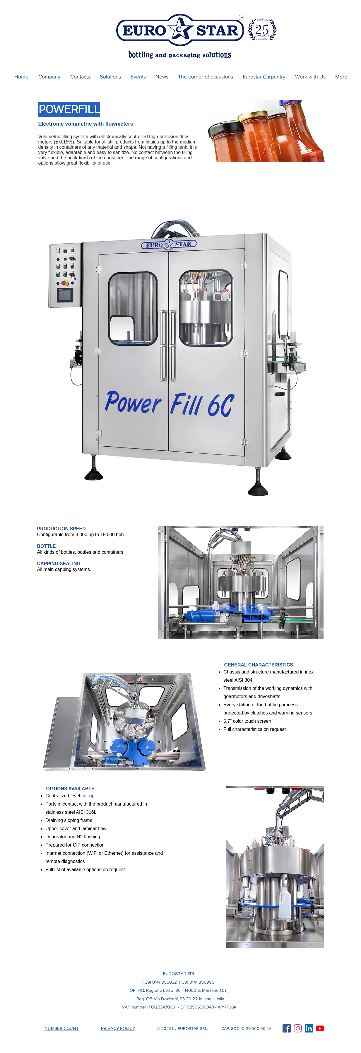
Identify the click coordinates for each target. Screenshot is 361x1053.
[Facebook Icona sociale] (287, 1028)
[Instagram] (298, 1028)
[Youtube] (320, 1028)
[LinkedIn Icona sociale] (309, 1028)
